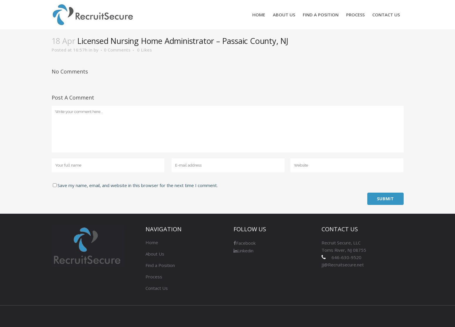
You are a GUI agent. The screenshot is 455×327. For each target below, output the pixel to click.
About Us (155, 254)
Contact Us (157, 288)
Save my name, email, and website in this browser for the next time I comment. (137, 185)
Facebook (245, 243)
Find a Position (160, 265)
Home (152, 242)
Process (154, 277)
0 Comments (117, 50)
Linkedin (243, 251)
